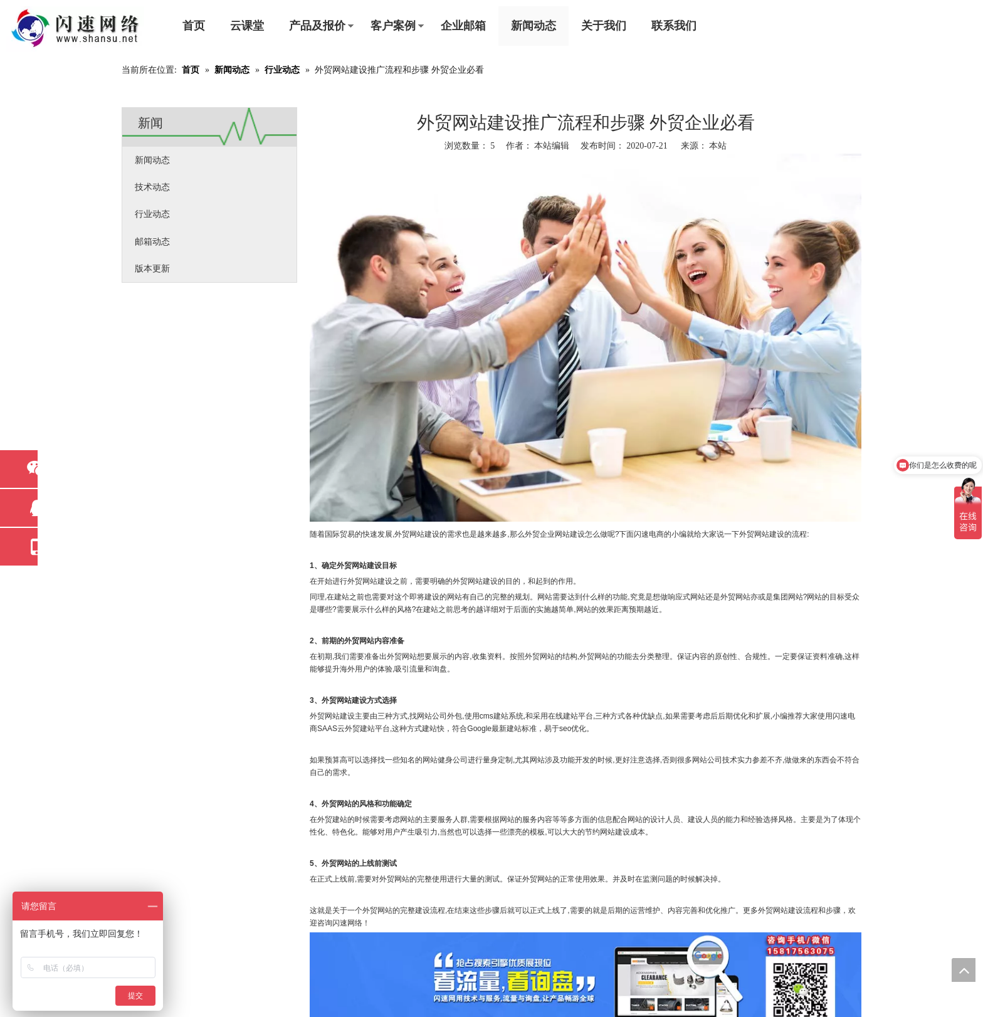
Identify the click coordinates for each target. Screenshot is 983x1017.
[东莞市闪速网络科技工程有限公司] (75, 29)
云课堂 (247, 25)
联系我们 (674, 25)
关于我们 (603, 25)
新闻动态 (533, 25)
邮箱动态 (152, 241)
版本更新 (152, 268)
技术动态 (152, 187)
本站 (718, 145)
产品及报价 (317, 25)
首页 (193, 25)
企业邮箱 (463, 25)
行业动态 (152, 214)
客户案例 (393, 25)
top (963, 970)
